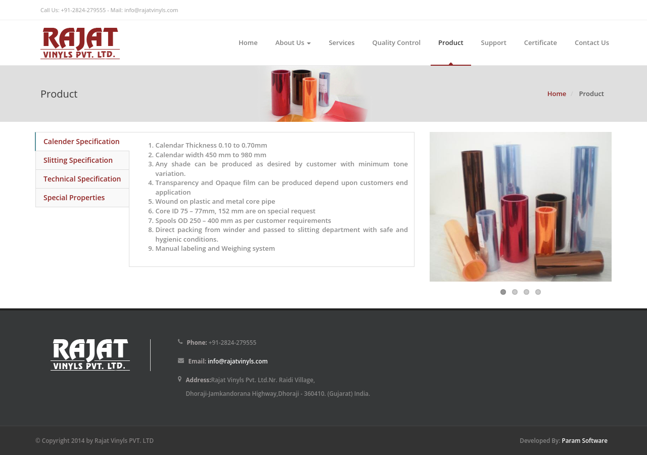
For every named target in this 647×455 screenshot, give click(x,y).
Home (248, 42)
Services (341, 42)
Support (493, 42)
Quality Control (397, 42)
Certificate (540, 42)
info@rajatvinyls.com (151, 10)
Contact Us (592, 42)
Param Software (585, 440)
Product (451, 42)
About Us (293, 42)
